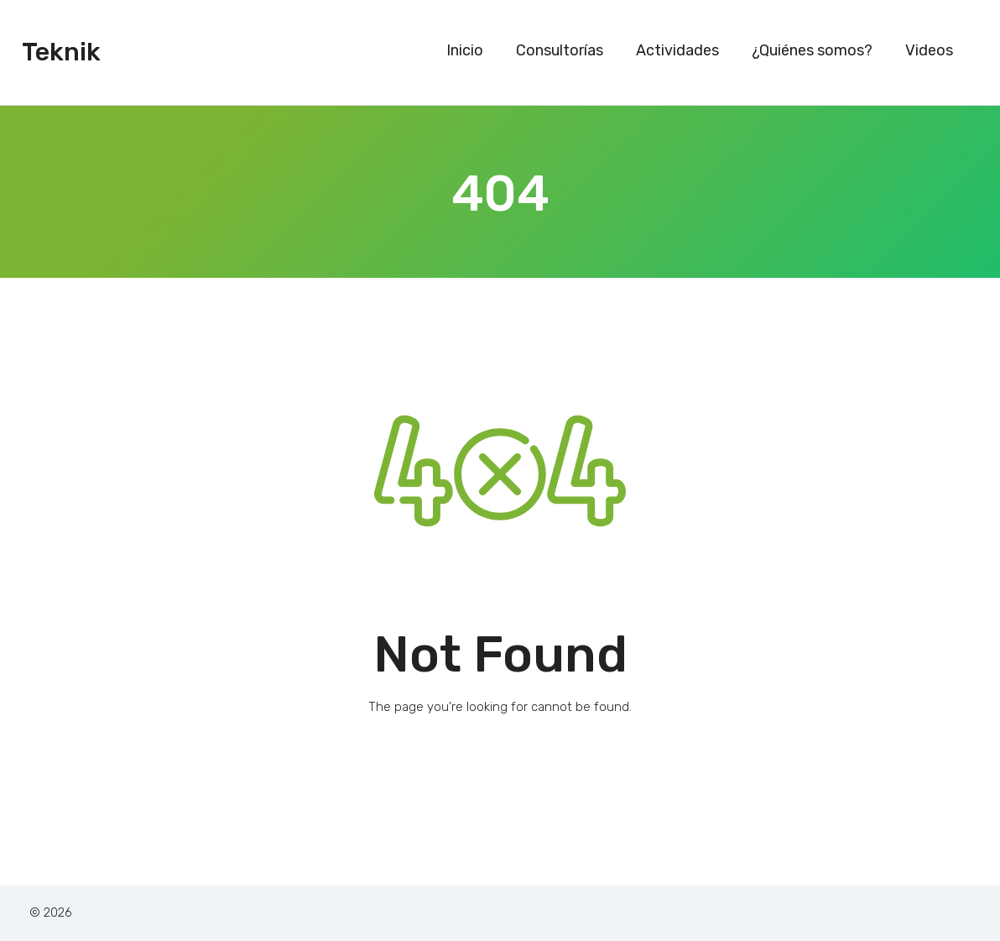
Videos (929, 50)
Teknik (61, 52)
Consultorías (559, 50)
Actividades (677, 50)
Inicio (464, 50)
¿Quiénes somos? (812, 50)
